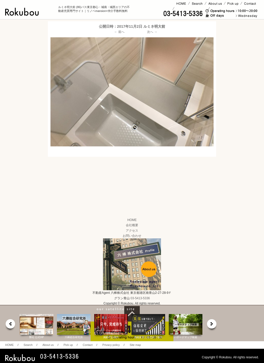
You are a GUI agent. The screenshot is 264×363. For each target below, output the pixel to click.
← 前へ (119, 32)
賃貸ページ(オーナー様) (191, 8)
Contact (88, 344)
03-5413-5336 (140, 298)
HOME (132, 220)
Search (28, 344)
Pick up (68, 344)
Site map (135, 344)
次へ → (152, 32)
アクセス (132, 230)
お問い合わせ (132, 236)
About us (48, 344)
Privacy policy (111, 344)
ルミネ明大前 (154, 26)
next (212, 325)
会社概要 (132, 225)
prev (10, 325)
